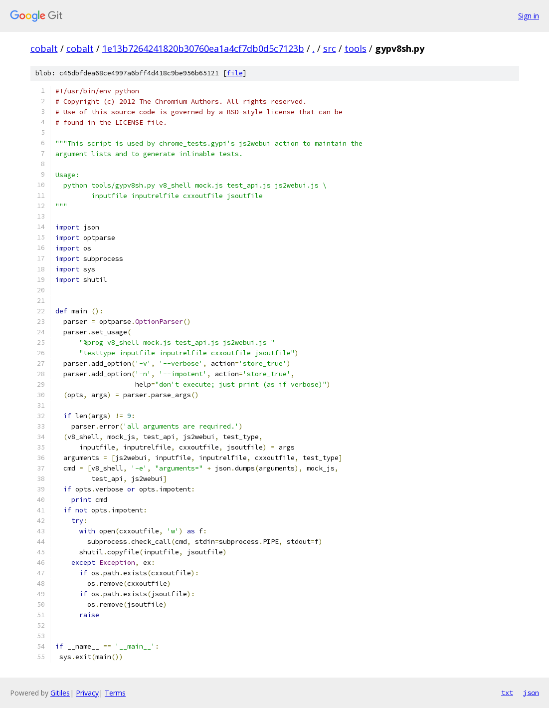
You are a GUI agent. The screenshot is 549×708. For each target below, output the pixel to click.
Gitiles (60, 693)
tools (355, 48)
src (329, 48)
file (235, 73)
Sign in (528, 15)
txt (507, 692)
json (531, 692)
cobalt (44, 48)
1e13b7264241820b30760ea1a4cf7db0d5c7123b (203, 48)
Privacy (87, 693)
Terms (115, 693)
